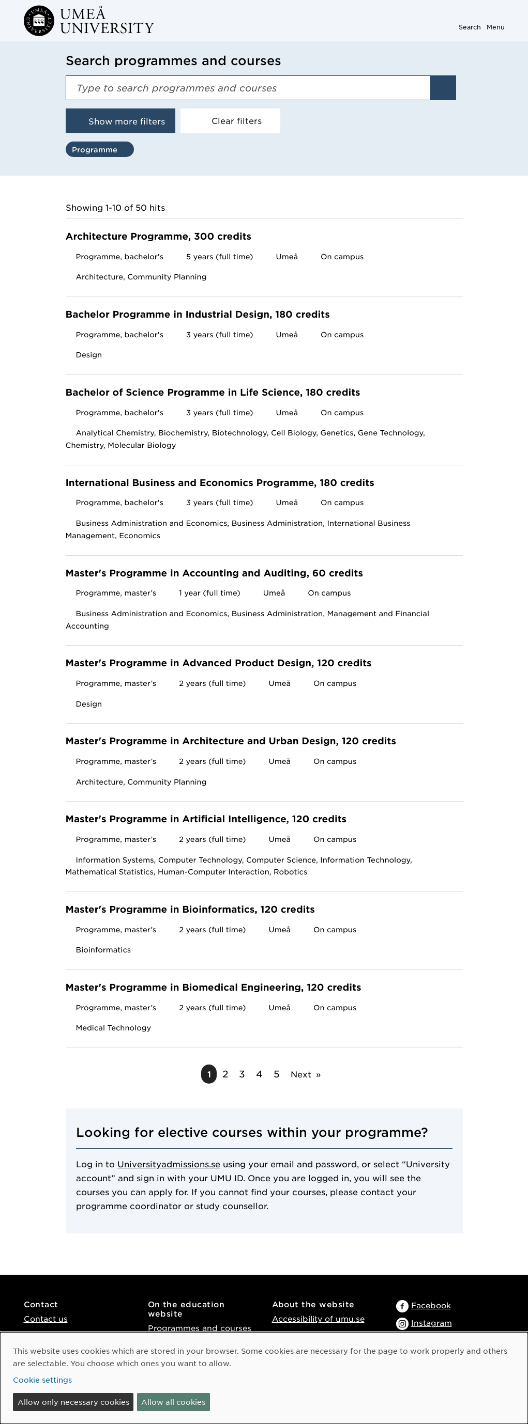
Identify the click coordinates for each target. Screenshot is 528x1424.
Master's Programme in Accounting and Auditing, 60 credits (221, 573)
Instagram (431, 1322)
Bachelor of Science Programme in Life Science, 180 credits (220, 392)
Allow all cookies (173, 1401)
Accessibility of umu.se (318, 1318)
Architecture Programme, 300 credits (165, 236)
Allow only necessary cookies (73, 1401)
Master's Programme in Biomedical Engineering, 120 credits (220, 987)
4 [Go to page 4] (259, 1073)
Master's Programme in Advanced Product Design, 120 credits (225, 663)
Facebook (431, 1305)
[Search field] (248, 87)
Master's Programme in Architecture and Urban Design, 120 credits (238, 741)
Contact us (46, 1318)
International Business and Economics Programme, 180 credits (227, 483)
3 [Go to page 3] (242, 1073)
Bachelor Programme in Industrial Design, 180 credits (204, 314)
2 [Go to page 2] (225, 1073)
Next (301, 1074)
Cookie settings (42, 1379)
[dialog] (264, 1378)
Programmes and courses (199, 1328)
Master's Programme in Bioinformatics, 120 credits (197, 909)
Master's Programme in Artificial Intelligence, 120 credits (213, 819)
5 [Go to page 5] (277, 1073)
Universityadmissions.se (168, 1164)
